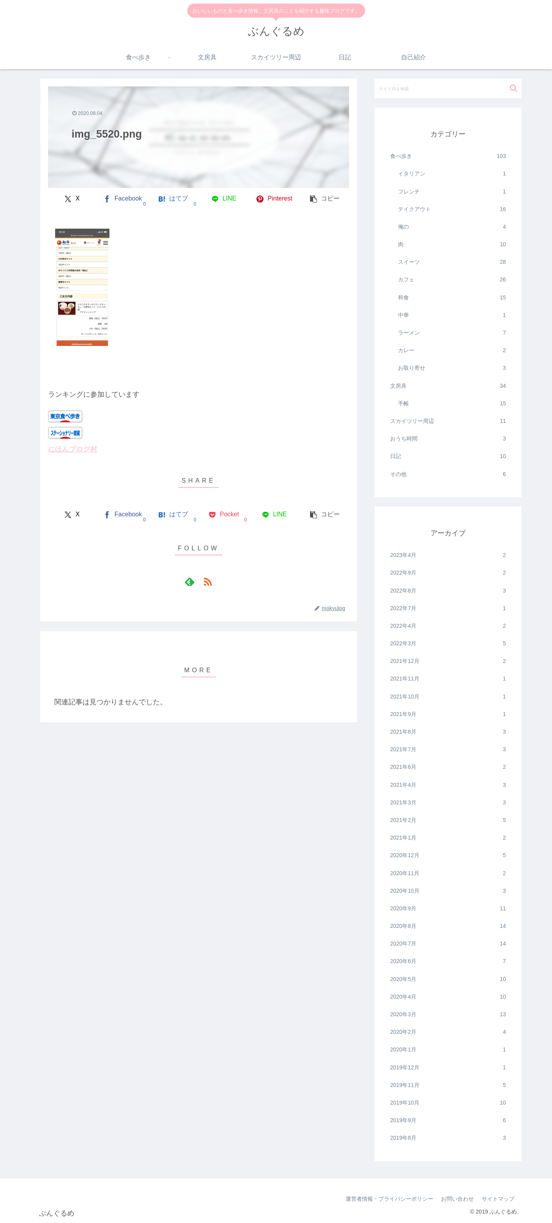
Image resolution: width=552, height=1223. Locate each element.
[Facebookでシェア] (123, 199)
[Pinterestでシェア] (274, 199)
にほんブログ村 (72, 449)
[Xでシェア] (72, 199)
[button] (325, 199)
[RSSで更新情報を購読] (207, 581)
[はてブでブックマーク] (173, 199)
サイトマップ (498, 1199)
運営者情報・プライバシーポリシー (389, 1199)
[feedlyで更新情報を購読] (189, 581)
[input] (448, 88)
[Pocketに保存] (224, 514)
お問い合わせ (457, 1199)
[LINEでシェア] (224, 199)
